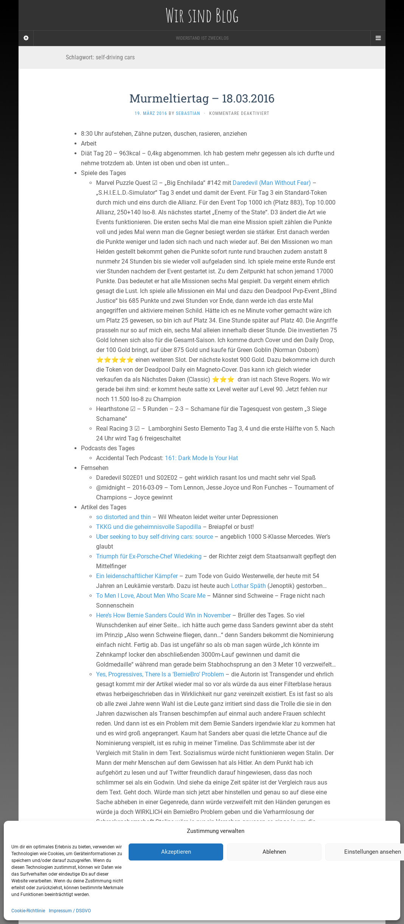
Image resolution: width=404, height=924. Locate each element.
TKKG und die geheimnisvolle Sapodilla (148, 526)
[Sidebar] (26, 38)
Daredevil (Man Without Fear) (272, 182)
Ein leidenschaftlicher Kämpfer (137, 576)
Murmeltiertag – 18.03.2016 (202, 98)
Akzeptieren (176, 851)
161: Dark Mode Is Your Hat (201, 458)
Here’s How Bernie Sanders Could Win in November (163, 615)
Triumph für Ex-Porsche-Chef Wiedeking (149, 556)
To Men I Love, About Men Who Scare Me (150, 595)
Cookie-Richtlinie (28, 910)
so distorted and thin (123, 517)
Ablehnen (274, 851)
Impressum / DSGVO (70, 910)
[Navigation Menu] (377, 38)
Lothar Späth (248, 585)
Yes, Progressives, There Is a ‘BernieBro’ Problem (160, 674)
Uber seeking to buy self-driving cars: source (154, 536)
